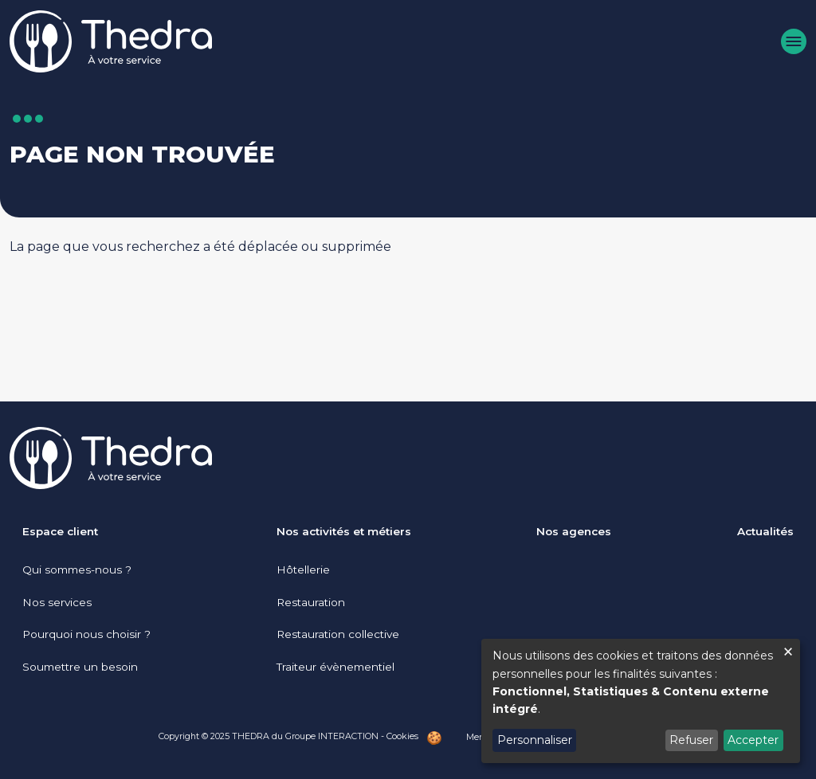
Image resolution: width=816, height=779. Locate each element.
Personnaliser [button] (534, 740)
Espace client (60, 531)
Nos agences (573, 531)
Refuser (691, 740)
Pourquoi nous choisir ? (86, 634)
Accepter (753, 740)
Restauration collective (338, 634)
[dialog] (640, 701)
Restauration (311, 602)
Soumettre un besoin (80, 666)
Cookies (402, 736)
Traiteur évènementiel (335, 666)
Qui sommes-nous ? (76, 569)
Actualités (765, 531)
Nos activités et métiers (344, 531)
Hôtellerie (303, 569)
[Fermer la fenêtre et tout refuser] (788, 649)
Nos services (57, 602)
